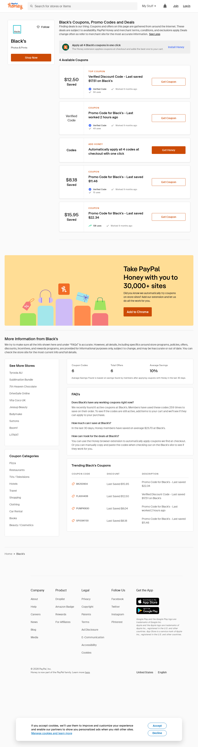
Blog (33, 629)
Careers (35, 614)
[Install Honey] (176, 47)
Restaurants (17, 470)
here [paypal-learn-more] (87, 672)
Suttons (14, 421)
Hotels (13, 483)
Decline (157, 733)
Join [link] (175, 6)
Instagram (117, 614)
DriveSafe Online (19, 393)
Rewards (60, 614)
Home (8, 554)
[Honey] (15, 6)
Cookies (86, 652)
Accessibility (89, 645)
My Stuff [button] (149, 6)
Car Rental (15, 511)
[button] (151, 672)
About (34, 599)
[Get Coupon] (169, 82)
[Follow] (43, 27)
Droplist (60, 599)
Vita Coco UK (17, 400)
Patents (86, 614)
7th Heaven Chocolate (23, 386)
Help (33, 606)
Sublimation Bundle (21, 379)
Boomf (13, 428)
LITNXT (14, 434)
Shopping (15, 497)
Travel (13, 490)
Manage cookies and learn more (51, 733)
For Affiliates (62, 622)
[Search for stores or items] (82, 6)
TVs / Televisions (19, 477)
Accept (157, 725)
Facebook (117, 599)
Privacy (86, 599)
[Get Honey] (169, 150)
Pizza (12, 463)
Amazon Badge (64, 606)
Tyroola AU (15, 372)
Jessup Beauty (18, 407)
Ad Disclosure (90, 629)
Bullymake (15, 414)
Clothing (14, 504)
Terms (85, 622)
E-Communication (93, 637)
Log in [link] (186, 6)
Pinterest (117, 622)
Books (13, 518)
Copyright (87, 606)
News (34, 622)
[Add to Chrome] (138, 311)
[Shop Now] (31, 57)
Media (34, 637)
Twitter (115, 606)
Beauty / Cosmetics (21, 525)
